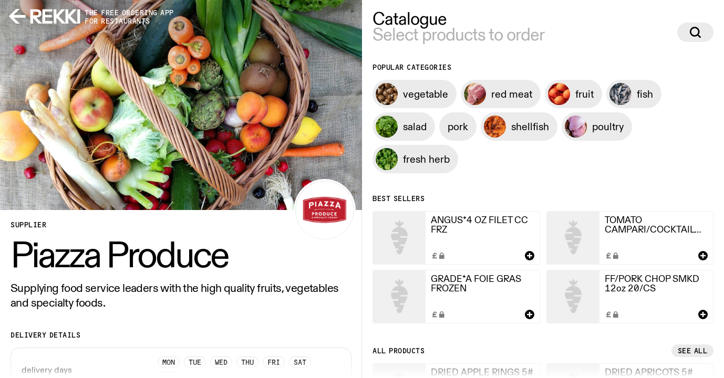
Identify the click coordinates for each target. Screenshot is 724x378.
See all (693, 350)
